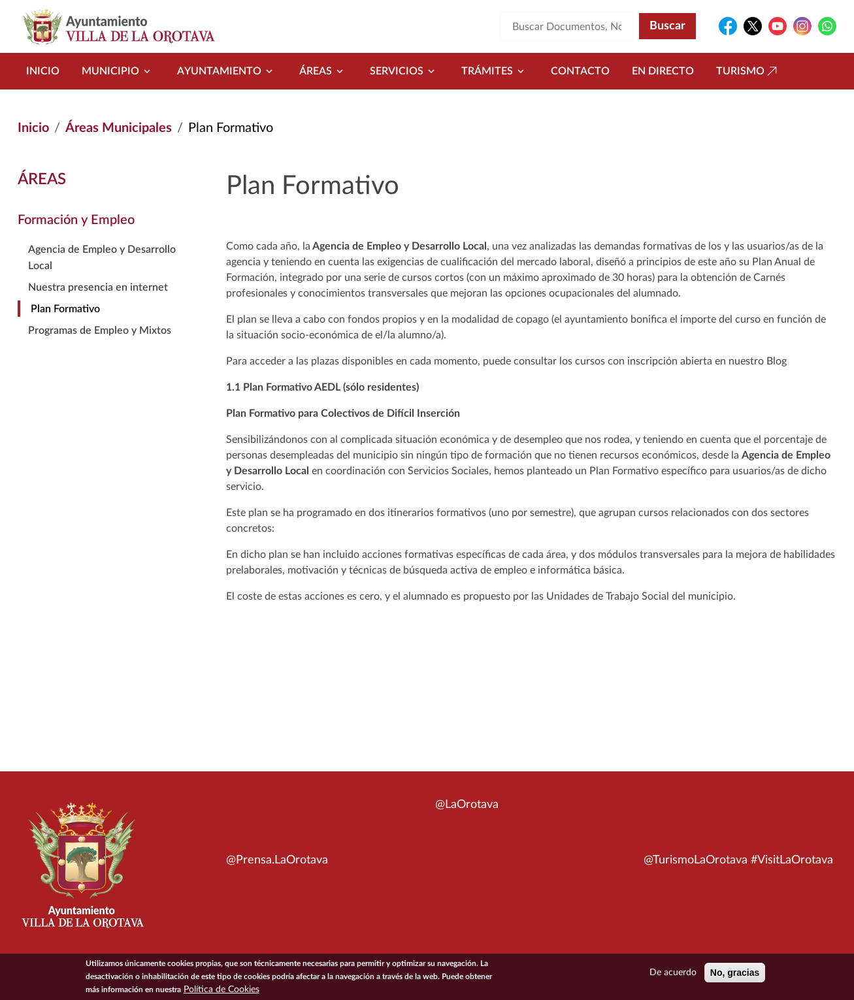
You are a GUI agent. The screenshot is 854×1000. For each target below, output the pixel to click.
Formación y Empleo (76, 220)
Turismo (748, 71)
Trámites (495, 71)
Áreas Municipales (118, 128)
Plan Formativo (65, 309)
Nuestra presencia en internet (98, 287)
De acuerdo (673, 973)
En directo (663, 71)
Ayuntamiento (227, 71)
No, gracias (734, 974)
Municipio (118, 71)
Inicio (42, 71)
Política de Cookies (221, 990)
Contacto (580, 71)
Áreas (323, 71)
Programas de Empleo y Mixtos (99, 330)
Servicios (404, 71)
